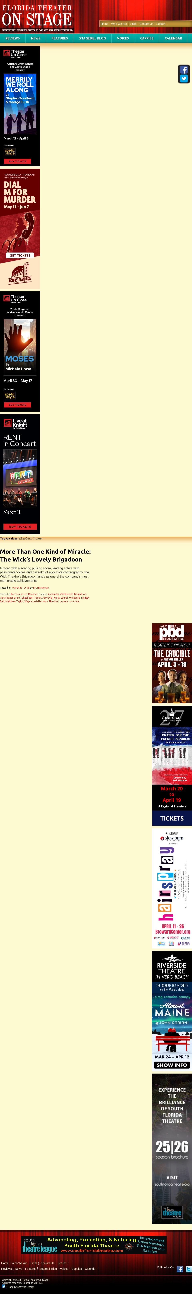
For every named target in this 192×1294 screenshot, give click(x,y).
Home (104, 23)
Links (133, 23)
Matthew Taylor (14, 601)
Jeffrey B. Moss (51, 597)
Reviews (12, 38)
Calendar (173, 38)
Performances (19, 594)
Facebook (180, 1269)
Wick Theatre (50, 601)
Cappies (147, 38)
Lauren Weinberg (70, 597)
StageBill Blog (92, 38)
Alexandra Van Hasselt (60, 594)
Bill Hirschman (41, 587)
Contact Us (146, 23)
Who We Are (119, 23)
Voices (123, 38)
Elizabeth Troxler (31, 597)
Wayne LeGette (33, 601)
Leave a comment (70, 601)
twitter (189, 1269)
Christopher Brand (10, 597)
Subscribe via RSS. (33, 1283)
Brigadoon (80, 594)
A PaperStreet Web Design (18, 1287)
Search (160, 23)
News (35, 38)
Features (60, 38)
